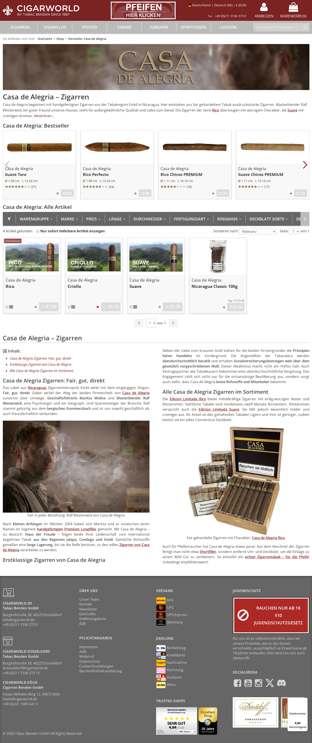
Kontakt (85, 604)
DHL (165, 600)
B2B (82, 623)
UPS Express (171, 615)
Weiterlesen (43, 115)
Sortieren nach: (226, 231)
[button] (7, 165)
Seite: (284, 231)
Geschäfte (87, 614)
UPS (165, 607)
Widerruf (86, 656)
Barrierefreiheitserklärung (100, 671)
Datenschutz (89, 661)
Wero (166, 685)
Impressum (88, 647)
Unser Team (89, 599)
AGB (82, 651)
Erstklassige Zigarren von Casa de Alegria (40, 364)
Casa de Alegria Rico (268, 537)
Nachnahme (171, 662)
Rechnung (169, 670)
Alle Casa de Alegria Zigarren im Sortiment (41, 370)
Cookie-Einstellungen (96, 666)
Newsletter (88, 609)
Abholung (169, 622)
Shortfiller (208, 551)
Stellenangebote (92, 618)
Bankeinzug (171, 648)
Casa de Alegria (136, 392)
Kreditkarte (170, 655)
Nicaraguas (37, 387)
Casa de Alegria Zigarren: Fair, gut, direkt (40, 358)
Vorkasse (169, 677)
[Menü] (305, 700)
